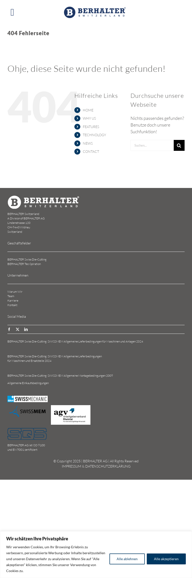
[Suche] (179, 145)
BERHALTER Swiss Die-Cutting (26, 259)
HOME (88, 110)
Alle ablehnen (127, 559)
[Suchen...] (152, 145)
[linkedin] (26, 329)
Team (10, 296)
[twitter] (17, 329)
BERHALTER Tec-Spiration (24, 264)
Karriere (12, 300)
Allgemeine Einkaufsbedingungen (28, 383)
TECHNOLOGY (94, 135)
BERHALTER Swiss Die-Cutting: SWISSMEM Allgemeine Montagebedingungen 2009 (60, 375)
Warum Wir (14, 291)
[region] (96, 554)
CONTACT (91, 151)
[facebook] (9, 329)
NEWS (88, 143)
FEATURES (91, 127)
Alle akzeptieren (166, 559)
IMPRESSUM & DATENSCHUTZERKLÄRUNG (96, 466)
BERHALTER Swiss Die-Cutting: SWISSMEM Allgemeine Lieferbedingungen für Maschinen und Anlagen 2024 (75, 341)
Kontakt (12, 305)
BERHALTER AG (95, 461)
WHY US (89, 118)
